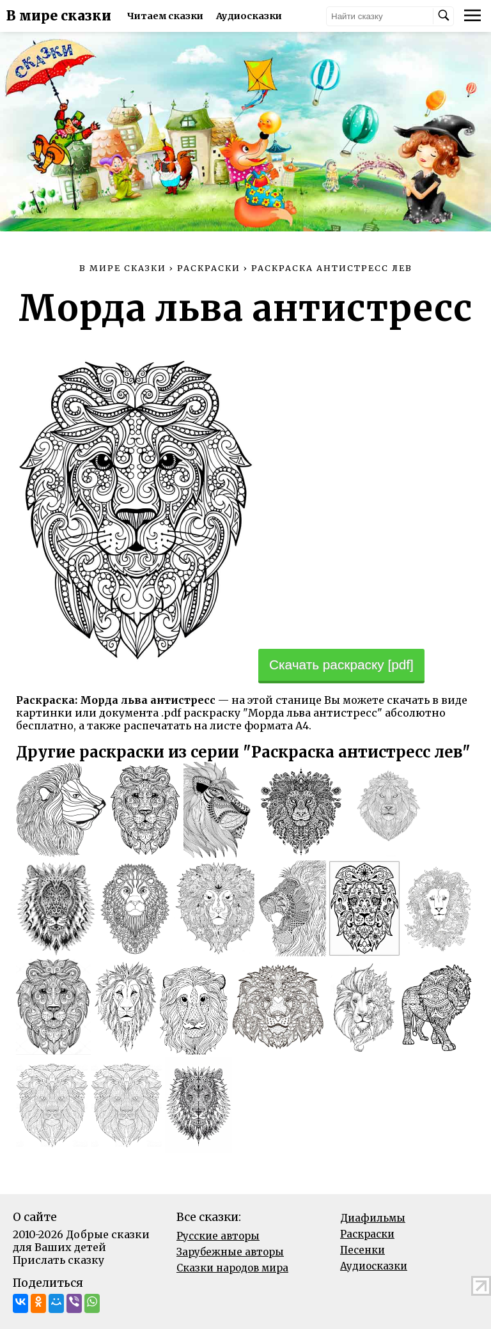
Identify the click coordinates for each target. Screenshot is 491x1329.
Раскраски (367, 1234)
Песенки (362, 1250)
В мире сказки (58, 16)
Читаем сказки (165, 16)
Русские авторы (218, 1236)
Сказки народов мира (232, 1268)
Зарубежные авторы (230, 1252)
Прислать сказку (58, 1260)
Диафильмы (372, 1218)
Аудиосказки (249, 16)
